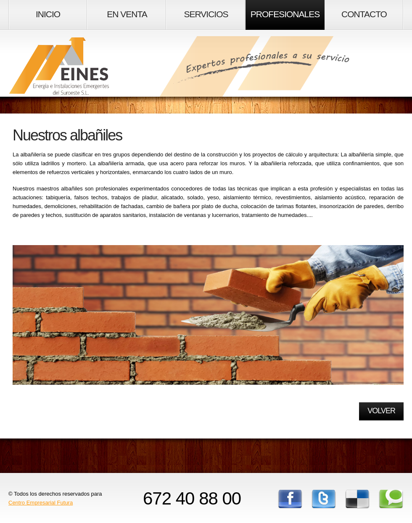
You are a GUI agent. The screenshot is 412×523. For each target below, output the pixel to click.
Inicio (48, 14)
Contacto (364, 14)
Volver (381, 411)
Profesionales (285, 14)
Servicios (206, 14)
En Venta (127, 14)
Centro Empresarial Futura (40, 502)
